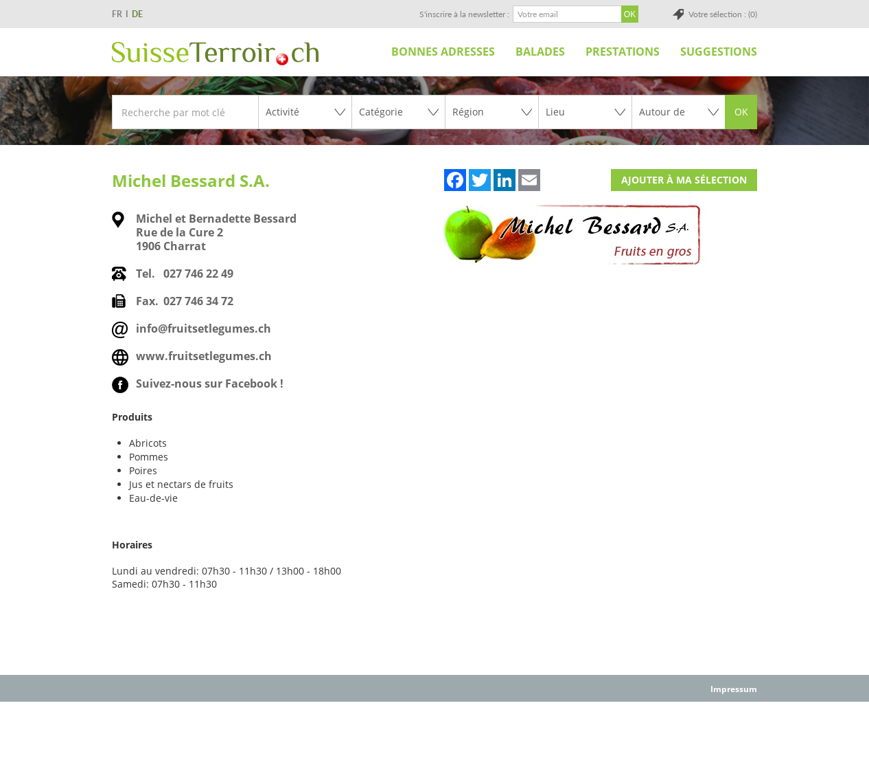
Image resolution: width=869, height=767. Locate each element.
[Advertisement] (434, 733)
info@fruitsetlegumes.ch (203, 328)
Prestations (623, 51)
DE (137, 14)
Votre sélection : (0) (722, 14)
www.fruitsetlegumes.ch (204, 356)
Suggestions (718, 51)
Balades (540, 51)
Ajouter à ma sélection (684, 179)
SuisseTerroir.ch (215, 53)
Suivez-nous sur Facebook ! (209, 383)
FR (117, 14)
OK (741, 111)
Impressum (733, 689)
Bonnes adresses (443, 51)
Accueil (365, 51)
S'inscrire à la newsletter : (464, 14)
